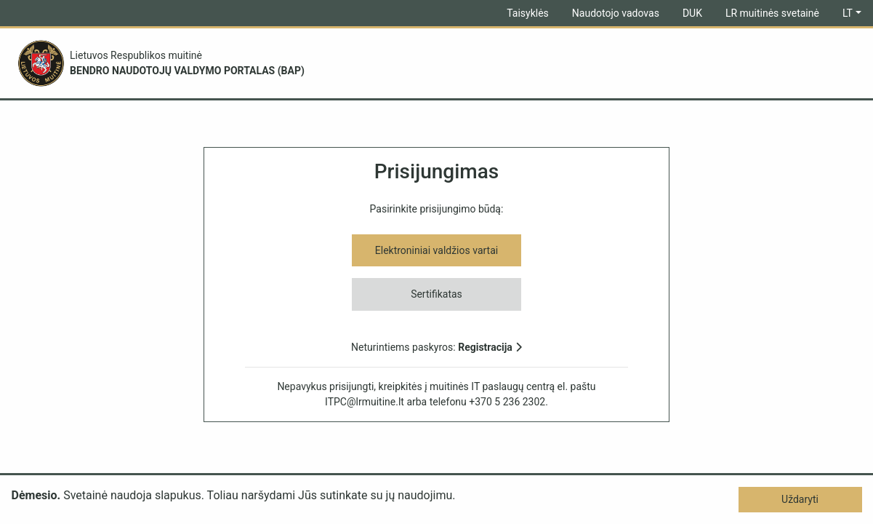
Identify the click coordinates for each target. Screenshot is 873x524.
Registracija (490, 347)
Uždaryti (799, 499)
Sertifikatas (436, 294)
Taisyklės (528, 13)
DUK (692, 13)
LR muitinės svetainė (772, 13)
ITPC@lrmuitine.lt (364, 402)
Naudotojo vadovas (615, 13)
